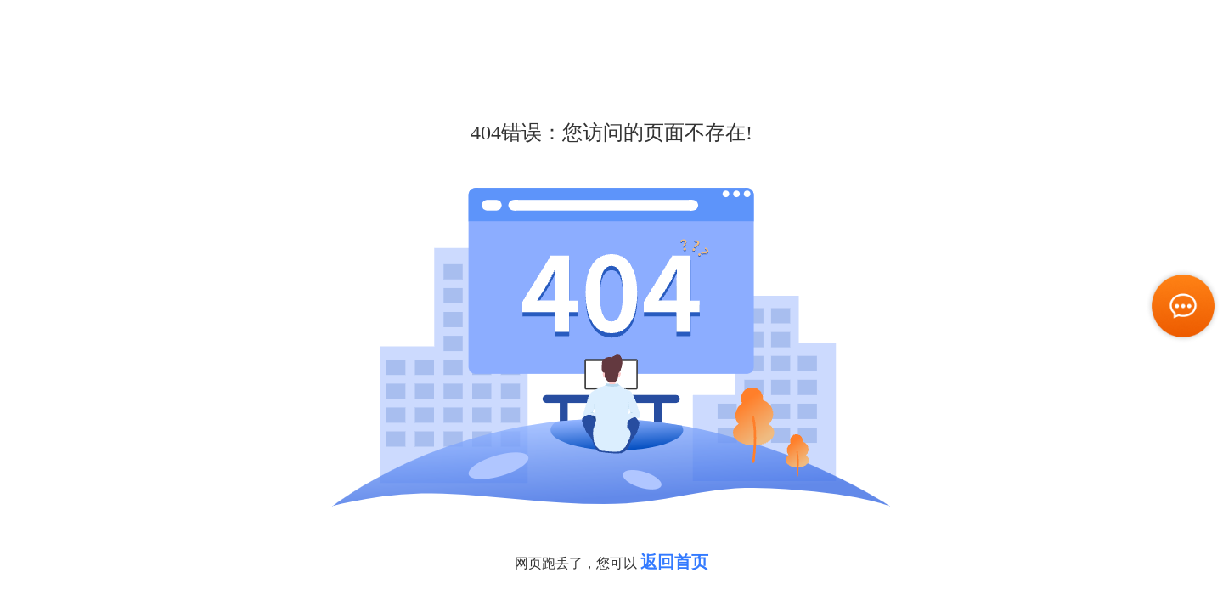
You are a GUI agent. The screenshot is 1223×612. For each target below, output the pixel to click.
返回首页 (674, 561)
